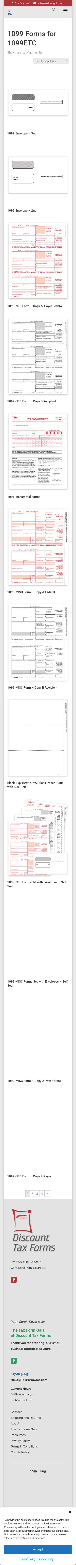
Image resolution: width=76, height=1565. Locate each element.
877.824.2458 (22, 3)
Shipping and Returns (26, 1418)
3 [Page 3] (37, 1193)
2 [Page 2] (32, 1193)
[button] (70, 1512)
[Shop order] (51, 61)
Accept (38, 1549)
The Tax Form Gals (24, 1429)
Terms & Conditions (24, 1446)
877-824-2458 (20, 1374)
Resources (18, 1435)
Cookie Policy (28, 1559)
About (15, 1423)
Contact (16, 1412)
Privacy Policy (46, 1559)
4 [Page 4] (42, 1193)
